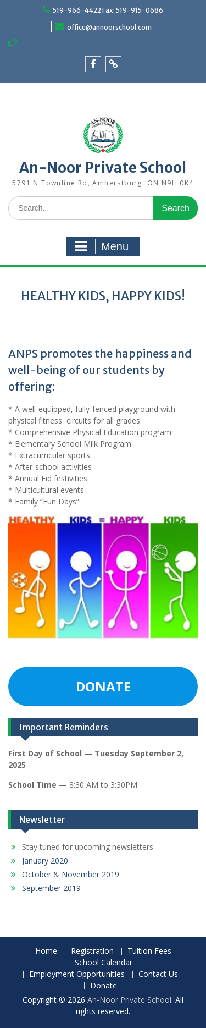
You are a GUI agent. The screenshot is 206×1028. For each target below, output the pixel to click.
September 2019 (51, 888)
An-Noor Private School (102, 167)
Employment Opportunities (77, 974)
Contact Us (158, 974)
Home (46, 951)
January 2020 (45, 860)
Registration (92, 951)
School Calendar (103, 962)
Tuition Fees (149, 951)
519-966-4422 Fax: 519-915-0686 (108, 10)
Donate (103, 985)
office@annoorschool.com (109, 27)
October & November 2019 (70, 874)
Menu (102, 246)
